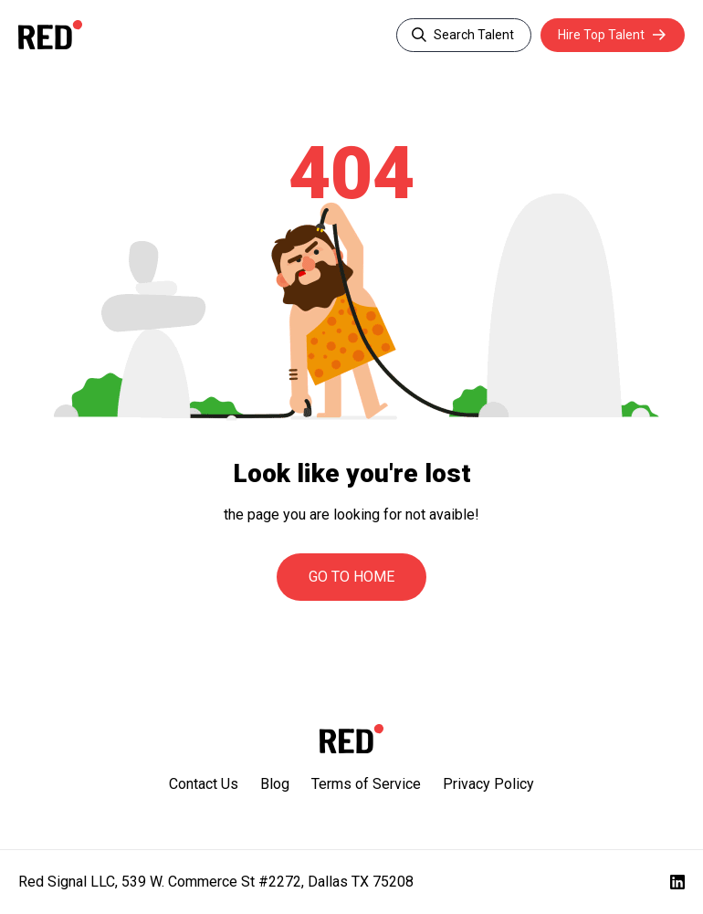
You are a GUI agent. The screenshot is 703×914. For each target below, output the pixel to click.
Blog (274, 784)
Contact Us (203, 784)
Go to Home (351, 576)
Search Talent (472, 34)
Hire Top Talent (600, 34)
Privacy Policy (488, 784)
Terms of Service (366, 784)
